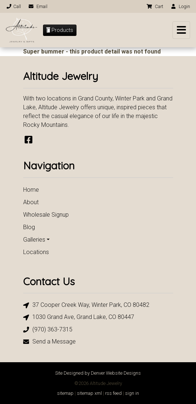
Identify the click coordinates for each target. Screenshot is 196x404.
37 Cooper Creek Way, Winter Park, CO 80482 (86, 305)
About (31, 202)
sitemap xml (89, 393)
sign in (132, 393)
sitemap (65, 393)
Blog (29, 227)
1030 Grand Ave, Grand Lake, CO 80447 (78, 317)
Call (13, 6)
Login (180, 6)
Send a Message (49, 341)
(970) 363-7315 (47, 329)
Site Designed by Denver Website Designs (98, 373)
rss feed (113, 393)
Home (31, 189)
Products (59, 30)
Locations (36, 252)
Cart (154, 6)
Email (37, 6)
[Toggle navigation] (181, 30)
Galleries (34, 239)
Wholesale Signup (46, 214)
